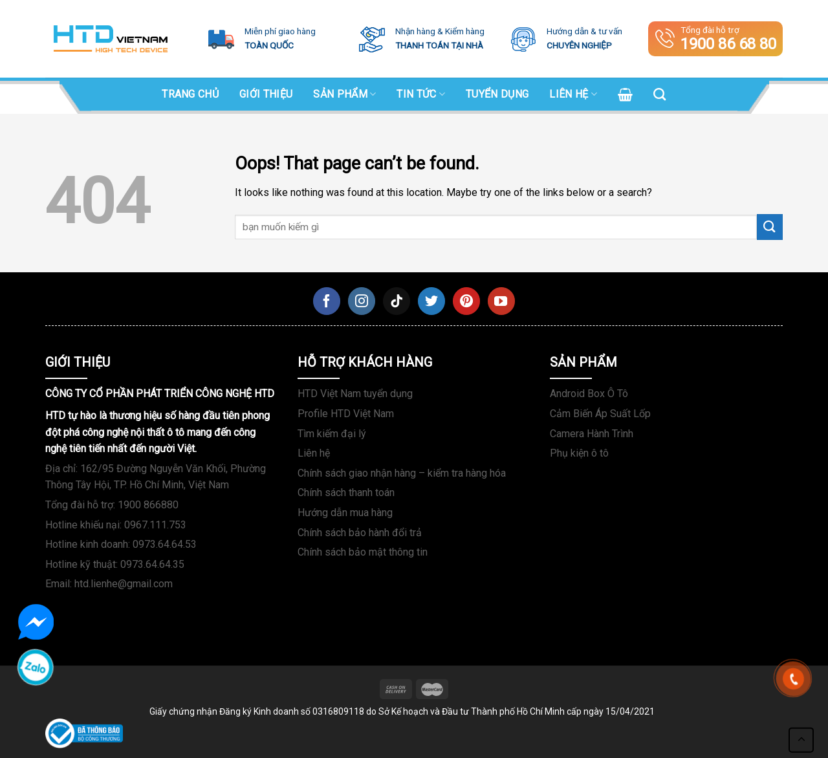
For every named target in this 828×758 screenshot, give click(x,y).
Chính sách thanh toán (346, 492)
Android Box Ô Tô (589, 393)
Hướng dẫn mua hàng (345, 512)
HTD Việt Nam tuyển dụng (355, 393)
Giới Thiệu (265, 94)
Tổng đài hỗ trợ (715, 39)
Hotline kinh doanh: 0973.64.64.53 (121, 544)
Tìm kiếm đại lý (332, 434)
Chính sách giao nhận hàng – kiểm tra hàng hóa (402, 473)
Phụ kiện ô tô (579, 453)
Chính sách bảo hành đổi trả (360, 532)
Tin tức (421, 94)
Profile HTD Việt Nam (346, 413)
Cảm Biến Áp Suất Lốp (600, 413)
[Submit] (770, 226)
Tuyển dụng (497, 94)
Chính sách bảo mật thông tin (363, 552)
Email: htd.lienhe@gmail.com (109, 584)
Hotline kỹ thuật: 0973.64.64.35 (114, 564)
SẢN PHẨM (344, 94)
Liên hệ (573, 94)
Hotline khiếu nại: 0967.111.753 (115, 525)
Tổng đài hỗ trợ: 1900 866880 (112, 505)
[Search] (659, 94)
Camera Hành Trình (591, 434)
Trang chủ (190, 94)
